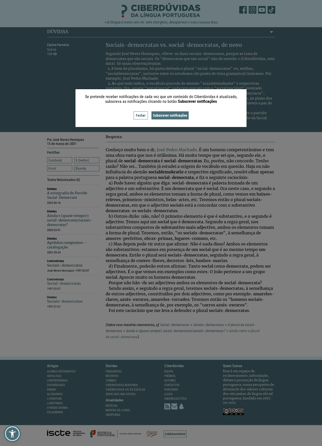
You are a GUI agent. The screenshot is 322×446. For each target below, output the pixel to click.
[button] (12, 433)
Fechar (141, 115)
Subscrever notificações (170, 115)
